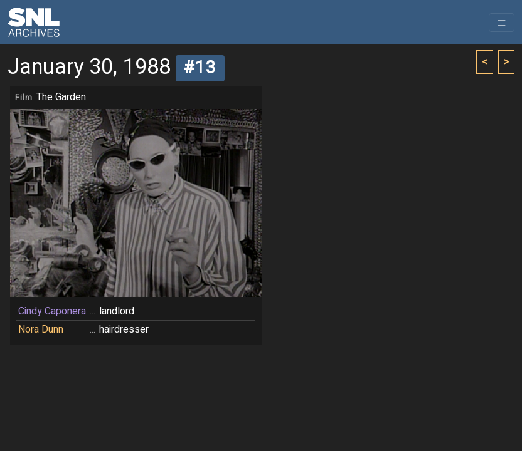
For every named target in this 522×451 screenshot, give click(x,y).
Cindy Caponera (52, 311)
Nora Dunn (40, 329)
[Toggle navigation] (501, 22)
